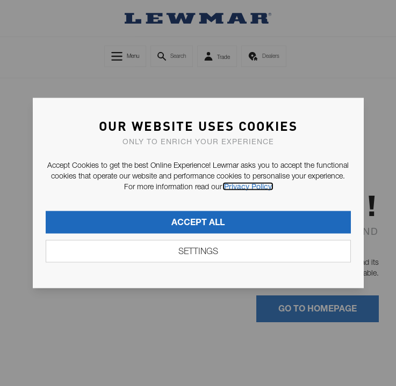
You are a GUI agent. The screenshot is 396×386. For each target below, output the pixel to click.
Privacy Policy (248, 186)
